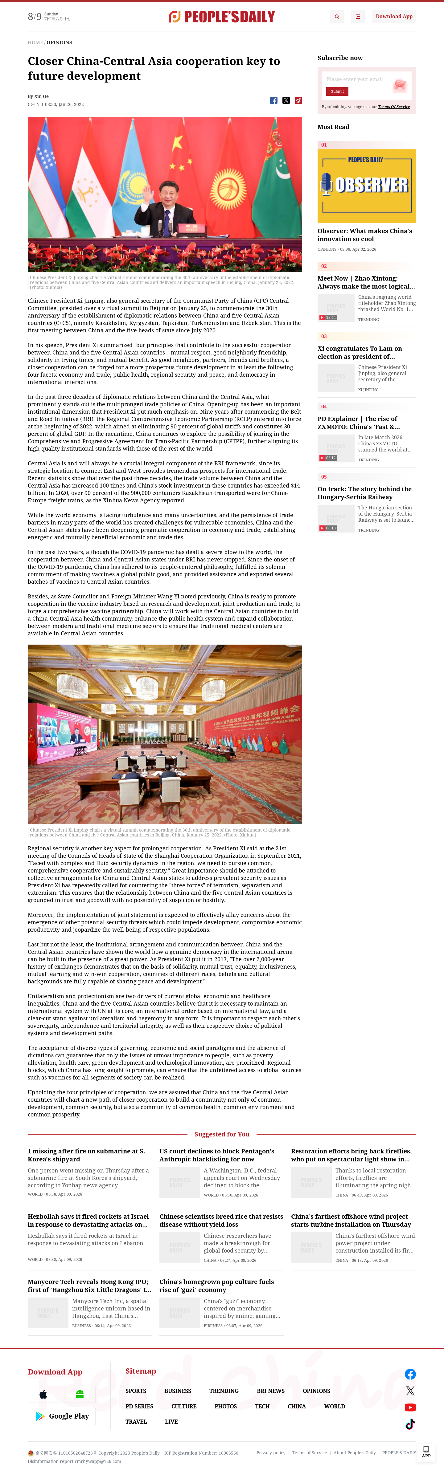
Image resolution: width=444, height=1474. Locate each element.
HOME (35, 43)
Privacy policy (271, 1452)
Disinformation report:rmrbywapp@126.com (74, 1461)
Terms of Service (309, 1452)
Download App (394, 16)
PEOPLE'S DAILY (399, 1452)
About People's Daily (355, 1452)
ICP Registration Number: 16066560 (201, 1453)
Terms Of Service (394, 107)
